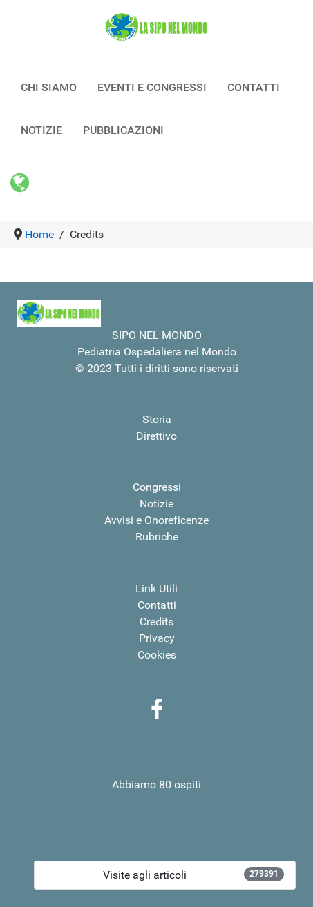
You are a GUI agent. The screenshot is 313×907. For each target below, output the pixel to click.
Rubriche (156, 536)
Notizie (156, 503)
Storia (156, 419)
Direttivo (156, 435)
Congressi (157, 487)
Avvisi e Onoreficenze (156, 520)
